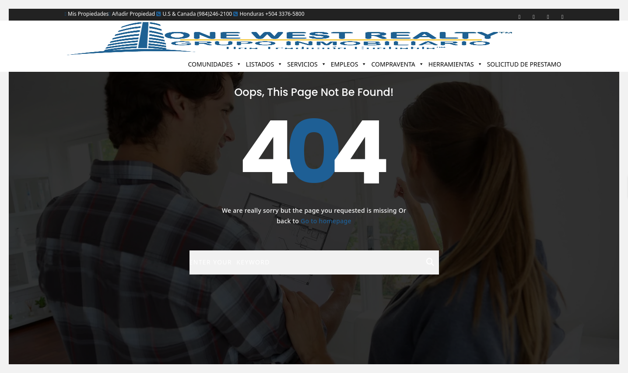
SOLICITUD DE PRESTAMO (524, 64)
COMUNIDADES (214, 64)
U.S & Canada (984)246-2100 (194, 14)
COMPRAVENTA (397, 64)
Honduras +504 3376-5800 (268, 14)
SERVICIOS (306, 64)
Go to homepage (326, 221)
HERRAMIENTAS (455, 64)
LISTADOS (264, 64)
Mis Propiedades (87, 14)
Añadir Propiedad (132, 14)
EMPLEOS (349, 64)
